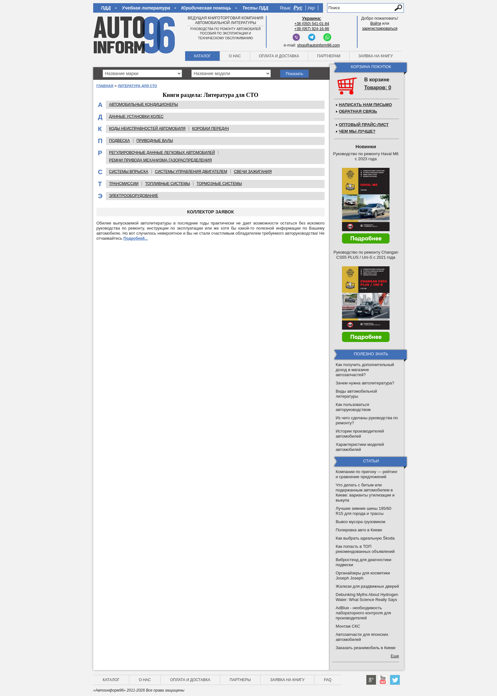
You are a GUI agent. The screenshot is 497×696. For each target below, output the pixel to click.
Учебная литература (146, 7)
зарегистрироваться (379, 28)
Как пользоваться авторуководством (353, 407)
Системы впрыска (128, 171)
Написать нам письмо (365, 104)
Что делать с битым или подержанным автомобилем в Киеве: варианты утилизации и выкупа (365, 493)
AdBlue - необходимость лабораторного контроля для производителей (363, 612)
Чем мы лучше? (357, 131)
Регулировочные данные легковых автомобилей (162, 152)
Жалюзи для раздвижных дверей (367, 586)
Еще (395, 656)
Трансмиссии (124, 183)
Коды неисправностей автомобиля (147, 128)
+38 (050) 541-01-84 (311, 24)
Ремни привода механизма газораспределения (160, 160)
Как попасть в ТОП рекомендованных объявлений (365, 549)
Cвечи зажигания (253, 171)
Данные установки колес (136, 116)
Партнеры (240, 680)
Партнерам (328, 56)
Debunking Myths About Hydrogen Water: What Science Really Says (367, 597)
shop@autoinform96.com (318, 45)
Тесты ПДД (255, 7)
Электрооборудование (133, 195)
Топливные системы (167, 183)
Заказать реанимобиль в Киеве (366, 647)
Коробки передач (210, 128)
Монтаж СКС (348, 626)
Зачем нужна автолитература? (365, 383)
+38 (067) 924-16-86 (311, 29)
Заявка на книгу (375, 56)
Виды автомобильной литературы (356, 394)
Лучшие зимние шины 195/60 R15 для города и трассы (363, 511)
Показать (294, 73)
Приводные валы (155, 140)
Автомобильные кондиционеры (143, 104)
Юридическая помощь (206, 7)
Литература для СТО (137, 86)
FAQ (328, 680)
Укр (311, 7)
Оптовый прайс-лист (364, 124)
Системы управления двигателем (191, 171)
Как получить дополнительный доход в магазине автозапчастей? (365, 369)
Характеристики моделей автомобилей (360, 447)
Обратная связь (358, 111)
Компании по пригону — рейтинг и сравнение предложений (366, 474)
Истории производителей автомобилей (360, 434)
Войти (375, 23)
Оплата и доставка (279, 56)
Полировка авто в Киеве (359, 530)
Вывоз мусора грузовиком (360, 521)
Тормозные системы (219, 183)
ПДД (106, 7)
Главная (104, 86)
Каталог (202, 56)
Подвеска (119, 140)
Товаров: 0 (377, 87)
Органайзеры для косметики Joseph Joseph (363, 575)
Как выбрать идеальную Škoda (365, 538)
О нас (235, 56)
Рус (298, 7)
